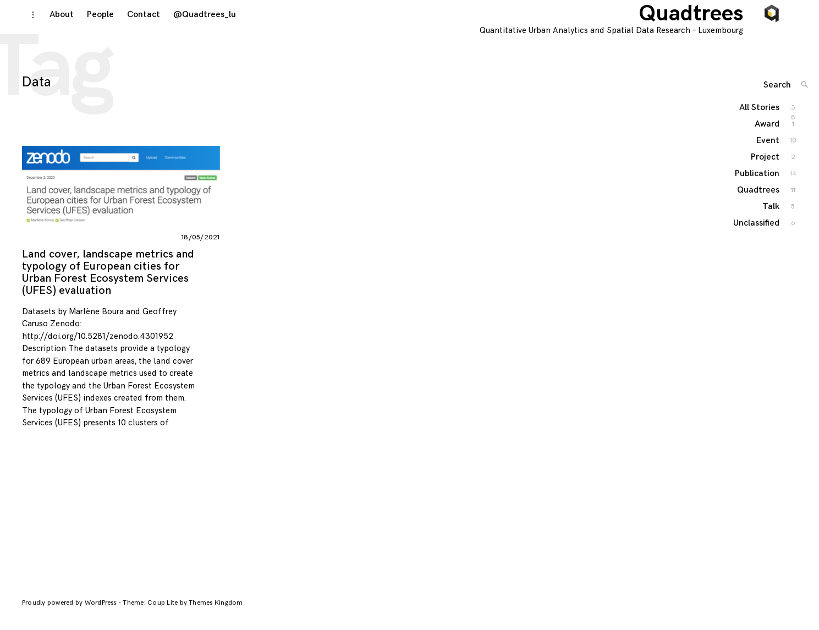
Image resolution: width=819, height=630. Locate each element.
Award (767, 138)
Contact (133, 23)
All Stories (759, 122)
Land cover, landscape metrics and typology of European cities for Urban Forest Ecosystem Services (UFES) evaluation (108, 280)
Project (765, 171)
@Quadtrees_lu (194, 23)
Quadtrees (703, 22)
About (51, 23)
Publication (757, 188)
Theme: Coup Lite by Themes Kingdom (183, 611)
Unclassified (756, 237)
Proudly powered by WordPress (70, 611)
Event (768, 155)
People (89, 23)
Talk (771, 221)
